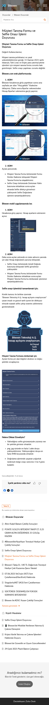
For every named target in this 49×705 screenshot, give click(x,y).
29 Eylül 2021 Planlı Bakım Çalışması (22, 648)
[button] (38, 6)
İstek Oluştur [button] (24, 684)
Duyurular (6, 15)
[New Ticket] (24, 684)
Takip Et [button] (6, 506)
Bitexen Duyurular (21, 15)
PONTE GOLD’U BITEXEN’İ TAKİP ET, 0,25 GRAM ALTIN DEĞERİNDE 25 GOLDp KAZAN (24, 533)
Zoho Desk (31, 701)
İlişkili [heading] (13, 613)
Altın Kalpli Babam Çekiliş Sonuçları (21, 523)
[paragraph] (24, 257)
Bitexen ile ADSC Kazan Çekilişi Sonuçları (24, 600)
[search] (24, 19)
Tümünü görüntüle (11, 605)
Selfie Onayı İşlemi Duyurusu (18, 550)
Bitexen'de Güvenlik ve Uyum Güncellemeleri (25, 643)
